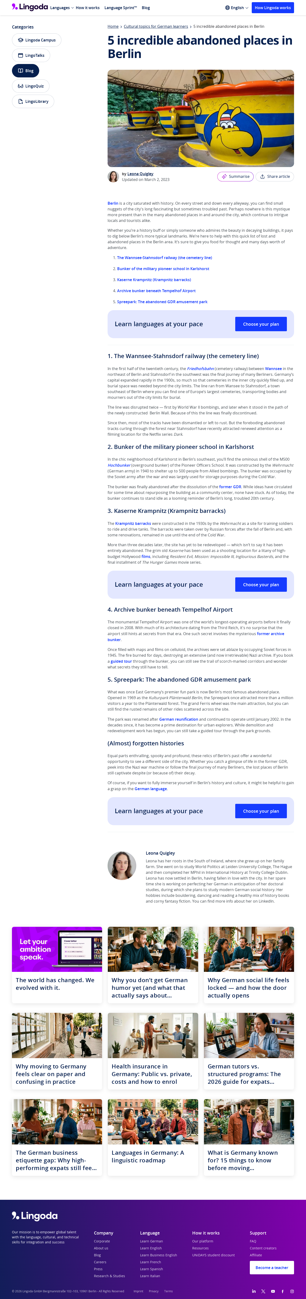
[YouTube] (273, 1291)
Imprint (138, 1291)
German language (151, 788)
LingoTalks (31, 55)
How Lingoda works (273, 7)
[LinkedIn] (253, 1291)
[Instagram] (292, 1291)
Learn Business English (158, 1255)
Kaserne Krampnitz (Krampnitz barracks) (154, 279)
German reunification (178, 719)
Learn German (151, 1241)
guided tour (121, 661)
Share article (275, 177)
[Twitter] (263, 1291)
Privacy (153, 1291)
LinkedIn (266, 901)
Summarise (235, 177)
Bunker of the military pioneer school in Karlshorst (163, 268)
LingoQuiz (31, 86)
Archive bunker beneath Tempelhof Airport (156, 290)
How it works (88, 7)
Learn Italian (150, 1276)
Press (98, 1269)
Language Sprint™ (120, 7)
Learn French (150, 1262)
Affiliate (256, 1255)
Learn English (151, 1248)
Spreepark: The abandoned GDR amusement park (162, 301)
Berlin (113, 203)
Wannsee (273, 368)
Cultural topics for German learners (156, 27)
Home (113, 27)
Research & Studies (109, 1276)
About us (101, 1248)
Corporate (102, 1241)
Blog (146, 7)
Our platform (202, 1241)
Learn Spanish (151, 1269)
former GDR (230, 486)
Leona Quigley (140, 173)
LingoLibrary (33, 101)
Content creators (263, 1248)
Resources (200, 1248)
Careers (100, 1262)
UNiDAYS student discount (213, 1255)
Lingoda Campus (37, 40)
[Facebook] (282, 1291)
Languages (60, 7)
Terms (168, 1291)
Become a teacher (272, 1267)
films (146, 556)
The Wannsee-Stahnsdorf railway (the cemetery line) (164, 257)
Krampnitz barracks (133, 523)
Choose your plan (261, 324)
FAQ (253, 1241)
